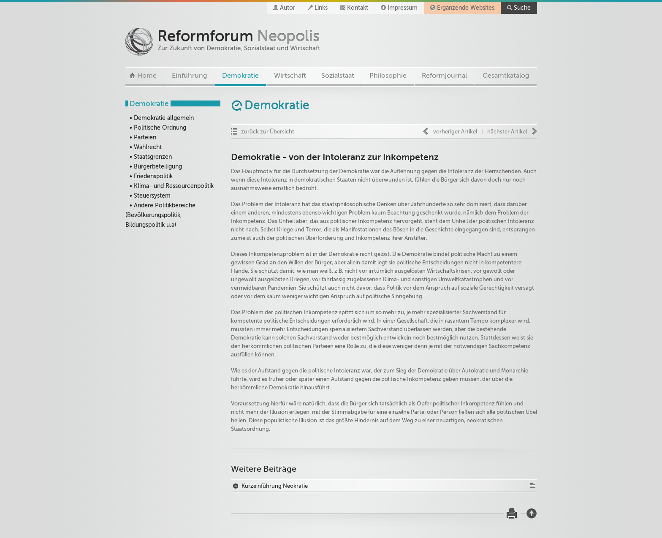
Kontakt (357, 8)
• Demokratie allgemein (162, 118)
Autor (287, 8)
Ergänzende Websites (465, 8)
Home (147, 75)
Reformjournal (444, 75)
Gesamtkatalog (506, 75)
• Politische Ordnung (158, 128)
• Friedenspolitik (151, 176)
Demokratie (240, 75)
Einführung (189, 75)
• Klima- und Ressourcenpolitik (172, 186)
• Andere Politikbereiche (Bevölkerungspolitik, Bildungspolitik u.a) (160, 215)
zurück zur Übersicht (267, 131)
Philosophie (388, 75)
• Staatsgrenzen (151, 157)
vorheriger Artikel (455, 131)
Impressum (403, 8)
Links (321, 8)
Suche (522, 8)
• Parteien (143, 137)
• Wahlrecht (146, 147)
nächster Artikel (507, 131)
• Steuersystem (150, 196)
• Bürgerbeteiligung (156, 166)
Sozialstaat (337, 75)
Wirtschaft (290, 75)
